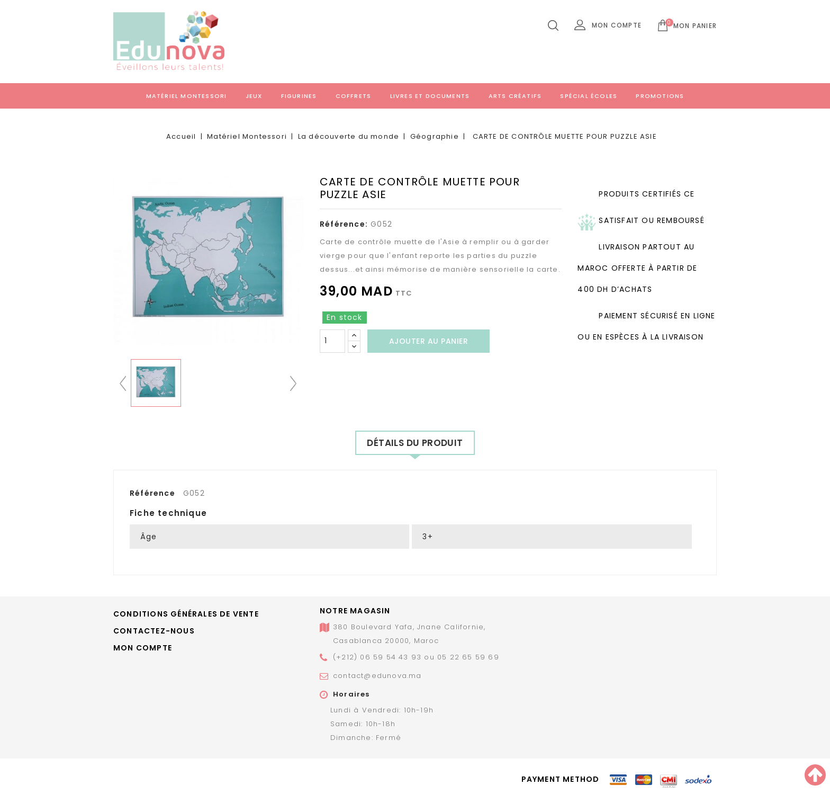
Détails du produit (415, 442)
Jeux (254, 96)
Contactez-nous (154, 631)
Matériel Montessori (186, 96)
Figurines (299, 96)
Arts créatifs (515, 96)
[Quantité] (332, 341)
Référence (152, 493)
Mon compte (142, 648)
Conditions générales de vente (186, 614)
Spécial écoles (588, 96)
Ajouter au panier (428, 341)
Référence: (344, 224)
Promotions (660, 96)
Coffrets (354, 96)
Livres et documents (430, 96)
